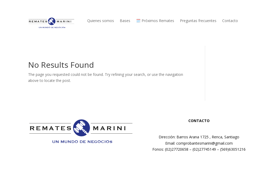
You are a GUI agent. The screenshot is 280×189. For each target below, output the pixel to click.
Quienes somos (100, 21)
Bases (125, 21)
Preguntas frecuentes (198, 21)
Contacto (230, 21)
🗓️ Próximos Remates (155, 21)
